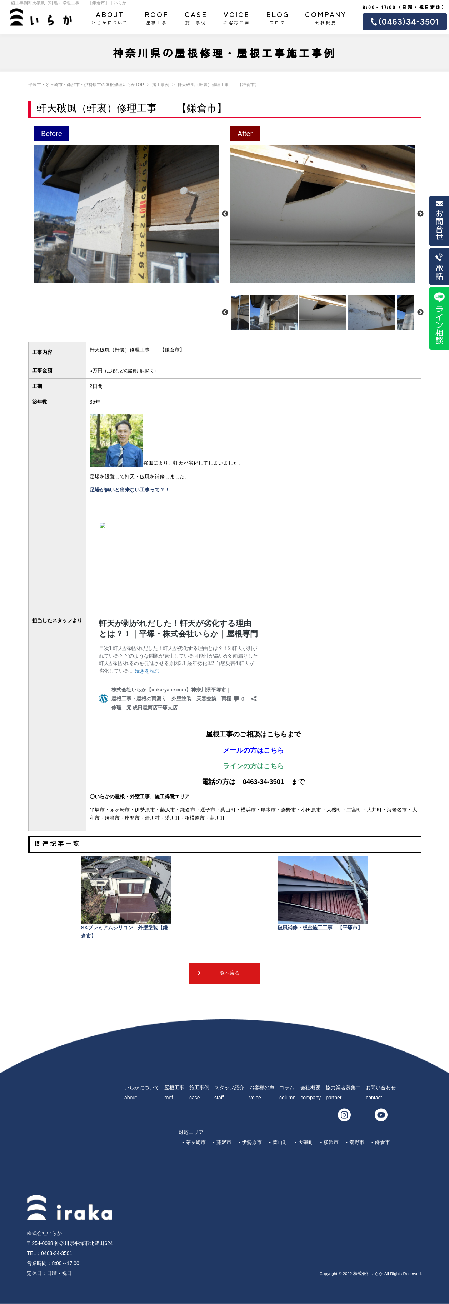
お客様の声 (236, 17)
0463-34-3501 (56, 1253)
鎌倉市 (382, 1142)
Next (420, 214)
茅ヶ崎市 (196, 1142)
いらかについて (110, 17)
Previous (225, 214)
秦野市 (356, 1142)
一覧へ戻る (227, 973)
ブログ (277, 17)
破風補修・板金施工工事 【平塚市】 (323, 893)
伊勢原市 (252, 1142)
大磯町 (305, 1142)
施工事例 (196, 17)
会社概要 (325, 17)
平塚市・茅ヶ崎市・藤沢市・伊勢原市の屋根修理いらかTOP (86, 84)
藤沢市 (223, 1142)
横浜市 (331, 1142)
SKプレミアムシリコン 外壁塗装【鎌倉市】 (126, 897)
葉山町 (280, 1142)
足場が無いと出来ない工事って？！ (130, 490)
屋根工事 (157, 17)
